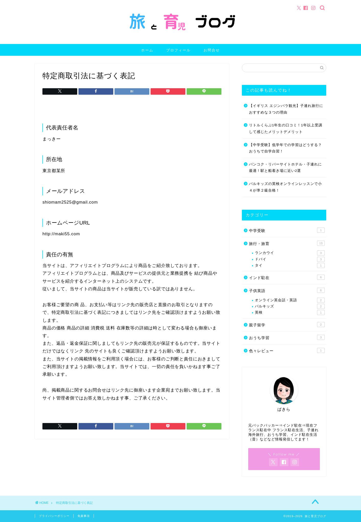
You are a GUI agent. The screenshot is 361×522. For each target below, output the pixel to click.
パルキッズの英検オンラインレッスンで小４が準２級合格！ (285, 187)
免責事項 (83, 515)
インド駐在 (287, 277)
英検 (290, 312)
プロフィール (178, 50)
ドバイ (290, 259)
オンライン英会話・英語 (290, 300)
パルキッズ (290, 306)
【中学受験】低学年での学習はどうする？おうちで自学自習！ (285, 148)
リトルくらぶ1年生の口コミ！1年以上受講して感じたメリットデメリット (285, 128)
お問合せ (212, 50)
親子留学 (287, 324)
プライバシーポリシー (54, 515)
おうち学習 (287, 337)
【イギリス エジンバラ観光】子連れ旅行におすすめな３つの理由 (286, 109)
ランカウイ (290, 253)
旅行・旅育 (287, 243)
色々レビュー (287, 350)
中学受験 (287, 230)
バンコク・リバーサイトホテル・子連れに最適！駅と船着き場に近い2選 (285, 167)
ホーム (147, 50)
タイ (290, 265)
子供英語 (287, 290)
